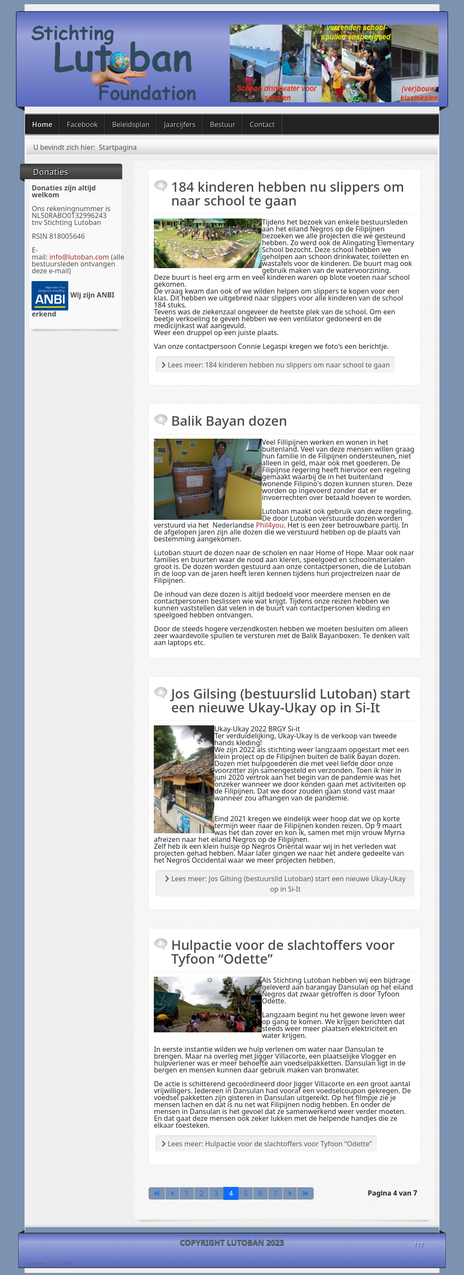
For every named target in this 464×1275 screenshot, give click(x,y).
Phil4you (270, 525)
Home (42, 124)
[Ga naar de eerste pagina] (156, 1193)
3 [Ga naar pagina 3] (216, 1193)
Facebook (82, 124)
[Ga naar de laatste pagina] (305, 1193)
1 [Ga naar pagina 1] (187, 1193)
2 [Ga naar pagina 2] (201, 1193)
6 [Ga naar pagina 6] (260, 1193)
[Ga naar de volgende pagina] (290, 1193)
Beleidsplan (130, 124)
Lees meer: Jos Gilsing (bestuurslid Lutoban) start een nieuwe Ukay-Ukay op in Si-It (285, 884)
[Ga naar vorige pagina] (172, 1193)
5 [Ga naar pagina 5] (246, 1193)
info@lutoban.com (79, 257)
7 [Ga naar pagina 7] (275, 1193)
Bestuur (222, 124)
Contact (262, 124)
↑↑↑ (419, 1243)
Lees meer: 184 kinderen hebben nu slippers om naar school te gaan (276, 365)
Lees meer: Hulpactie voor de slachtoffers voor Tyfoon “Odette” (267, 1143)
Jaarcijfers (179, 124)
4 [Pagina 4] (231, 1193)
